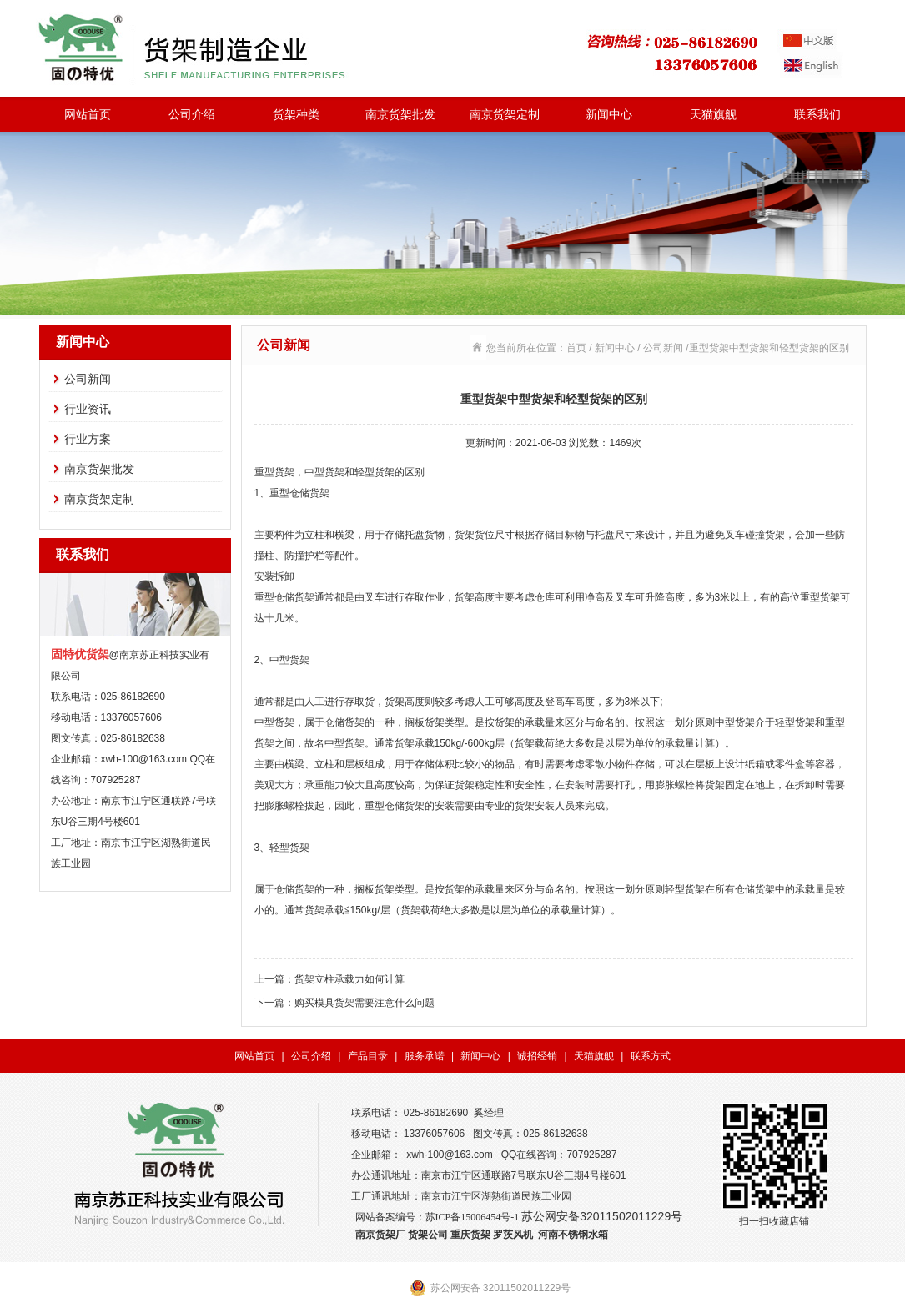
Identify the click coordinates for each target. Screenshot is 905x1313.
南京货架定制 (505, 114)
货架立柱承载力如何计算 (349, 979)
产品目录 (368, 1056)
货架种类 (296, 114)
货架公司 (428, 1234)
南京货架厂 (380, 1234)
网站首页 (87, 114)
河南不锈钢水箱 (573, 1234)
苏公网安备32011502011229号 (601, 1216)
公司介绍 (191, 114)
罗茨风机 (513, 1234)
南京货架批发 (400, 114)
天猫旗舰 (713, 114)
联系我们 (817, 114)
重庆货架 (470, 1234)
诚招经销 (537, 1056)
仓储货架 (294, 889)
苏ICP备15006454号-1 (472, 1217)
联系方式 (651, 1056)
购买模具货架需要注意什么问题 (364, 1003)
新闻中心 (609, 114)
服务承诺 (425, 1056)
